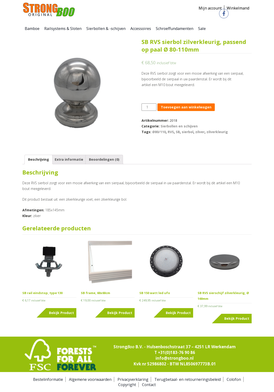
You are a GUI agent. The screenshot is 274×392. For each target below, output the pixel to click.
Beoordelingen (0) (104, 159)
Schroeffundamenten (174, 28)
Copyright (127, 384)
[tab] (38, 159)
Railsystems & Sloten (63, 28)
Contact (149, 384)
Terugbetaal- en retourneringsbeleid (187, 379)
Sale (202, 28)
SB (178, 132)
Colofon (234, 379)
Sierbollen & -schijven (106, 28)
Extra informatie (69, 159)
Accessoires (140, 28)
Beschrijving (38, 159)
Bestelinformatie (48, 379)
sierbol (187, 132)
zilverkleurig (217, 132)
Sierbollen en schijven (179, 126)
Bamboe (32, 28)
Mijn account (210, 8)
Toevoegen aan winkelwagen (186, 107)
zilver (200, 132)
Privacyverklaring (132, 379)
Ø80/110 (159, 132)
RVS (171, 132)
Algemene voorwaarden (90, 379)
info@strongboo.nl (175, 358)
